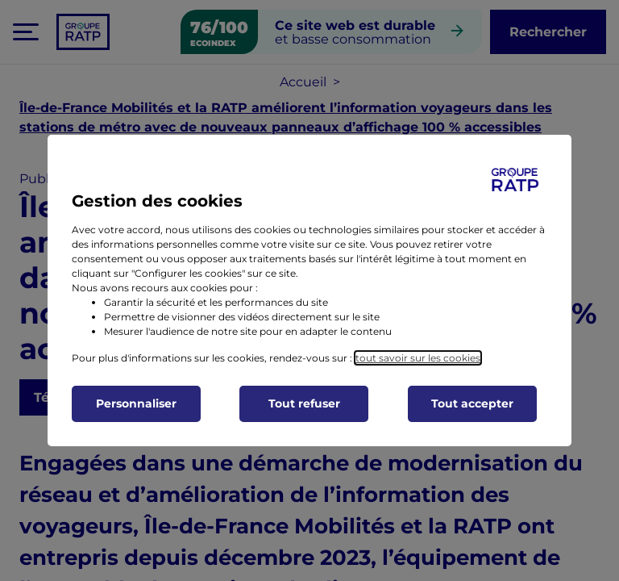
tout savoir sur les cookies (417, 358)
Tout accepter (472, 403)
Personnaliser (136, 403)
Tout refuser (304, 403)
